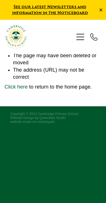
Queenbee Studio (52, 118)
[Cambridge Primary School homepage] (39, 37)
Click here (16, 87)
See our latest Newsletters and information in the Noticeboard (50, 10)
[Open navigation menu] (80, 37)
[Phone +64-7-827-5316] (94, 37)
